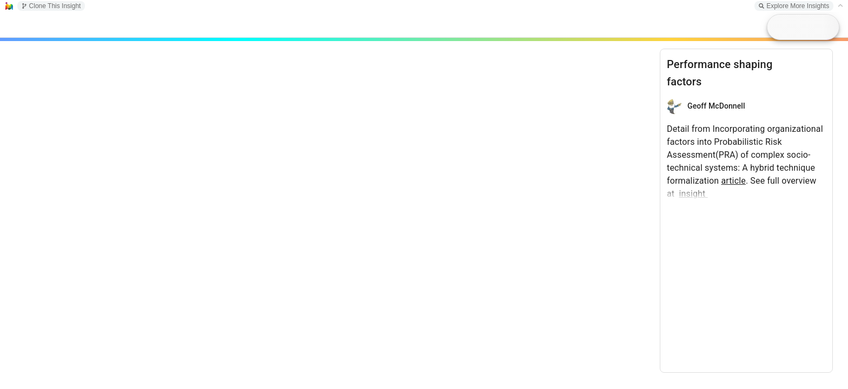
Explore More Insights (794, 6)
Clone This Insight (51, 6)
